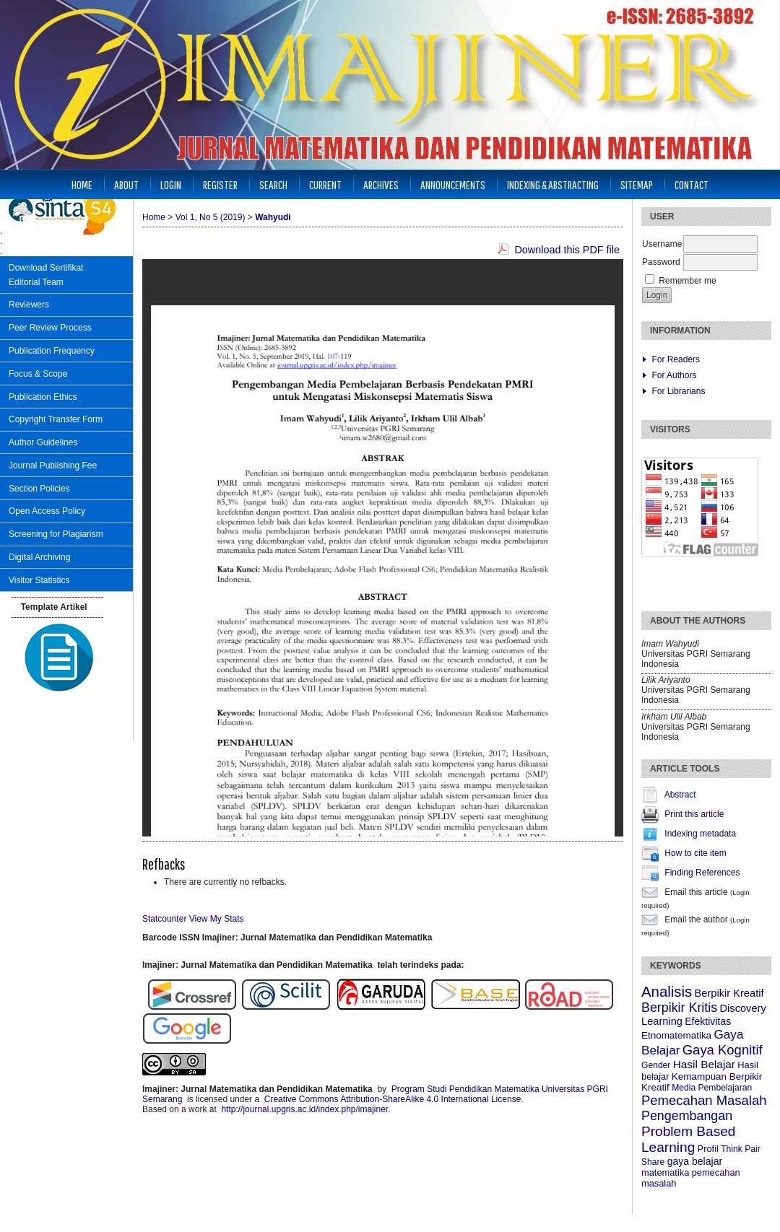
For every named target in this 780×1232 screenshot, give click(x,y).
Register (220, 184)
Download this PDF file (567, 249)
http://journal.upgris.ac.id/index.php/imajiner (304, 1109)
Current (325, 184)
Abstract (680, 795)
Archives (381, 184)
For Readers (675, 359)
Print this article (694, 814)
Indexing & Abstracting (553, 184)
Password (661, 262)
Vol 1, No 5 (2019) (211, 217)
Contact (691, 184)
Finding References (702, 873)
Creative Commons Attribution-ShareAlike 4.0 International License (392, 1099)
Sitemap (636, 184)
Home (82, 184)
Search (273, 184)
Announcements (452, 184)
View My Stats (216, 919)
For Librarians (678, 391)
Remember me (687, 281)
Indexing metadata (700, 834)
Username (662, 244)
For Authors (673, 375)
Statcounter (164, 919)
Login (170, 184)
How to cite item (695, 853)
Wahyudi (273, 217)
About (126, 184)
